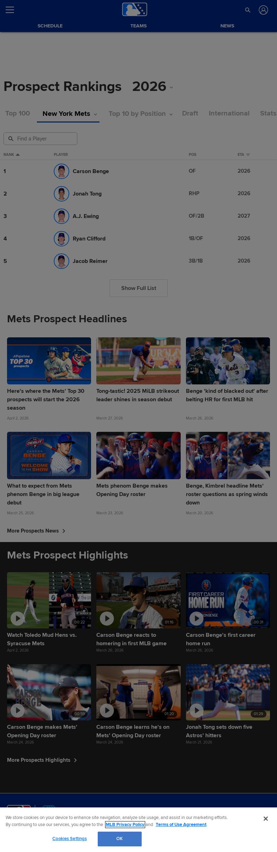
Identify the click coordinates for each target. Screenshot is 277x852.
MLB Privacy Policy (125, 824)
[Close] (265, 818)
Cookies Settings (69, 838)
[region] (138, 829)
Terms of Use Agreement (181, 824)
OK (119, 838)
